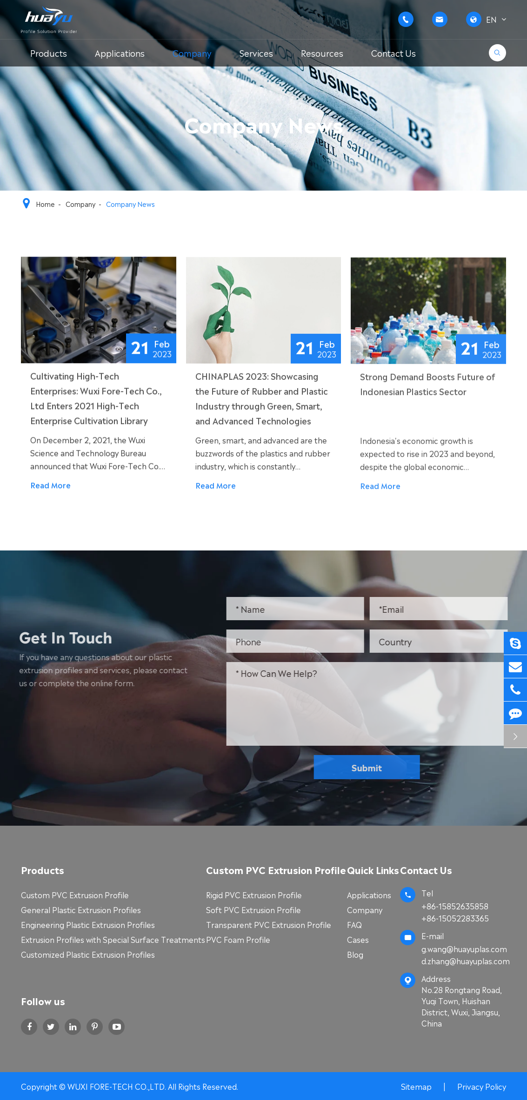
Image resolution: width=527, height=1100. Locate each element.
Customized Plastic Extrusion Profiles (88, 954)
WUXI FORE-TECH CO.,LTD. (117, 1086)
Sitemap (416, 1086)
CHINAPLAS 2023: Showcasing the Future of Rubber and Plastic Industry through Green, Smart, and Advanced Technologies (261, 399)
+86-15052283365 (455, 917)
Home (45, 203)
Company (192, 52)
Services (256, 52)
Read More (50, 485)
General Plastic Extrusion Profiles (81, 909)
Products (48, 52)
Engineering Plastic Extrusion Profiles (88, 924)
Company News (130, 203)
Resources (322, 52)
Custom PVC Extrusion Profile (75, 894)
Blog (355, 954)
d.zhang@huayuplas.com (463, 960)
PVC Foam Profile (238, 939)
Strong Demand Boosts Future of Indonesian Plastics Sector (427, 385)
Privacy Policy (481, 1086)
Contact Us (393, 52)
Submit (370, 767)
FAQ (354, 924)
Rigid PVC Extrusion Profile (254, 894)
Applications (120, 52)
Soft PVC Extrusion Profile (253, 909)
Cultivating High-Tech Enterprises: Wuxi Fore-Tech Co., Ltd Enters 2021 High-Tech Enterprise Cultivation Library (96, 398)
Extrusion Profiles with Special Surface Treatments (113, 939)
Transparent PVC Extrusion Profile (268, 924)
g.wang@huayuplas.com (464, 948)
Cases (358, 939)
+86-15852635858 (454, 905)
